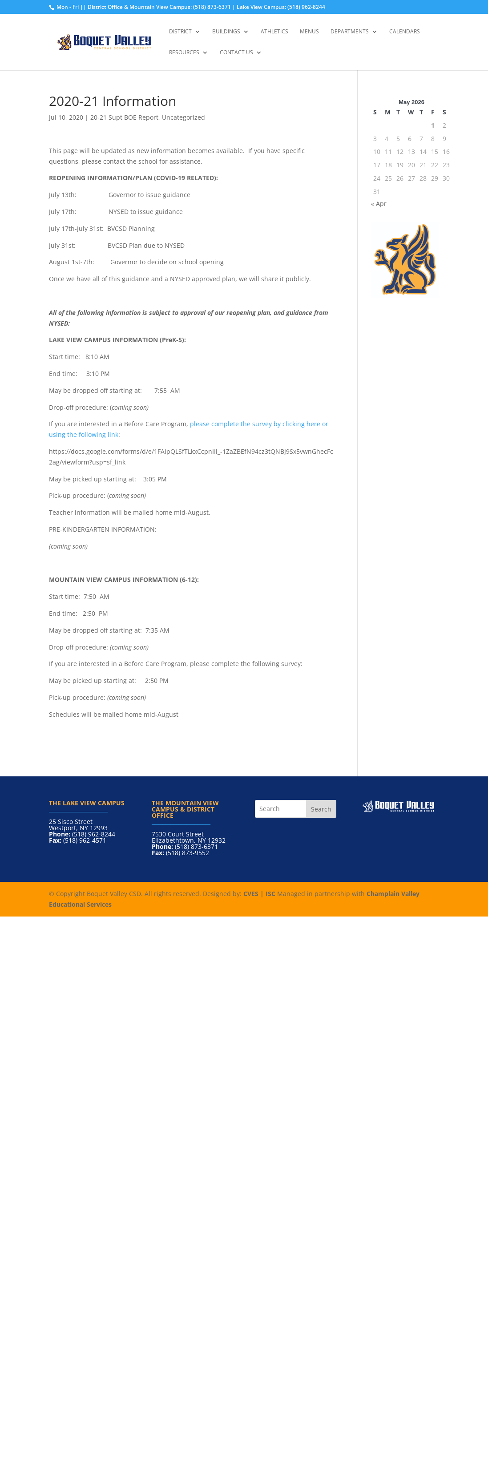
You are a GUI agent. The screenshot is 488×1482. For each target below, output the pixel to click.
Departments (350, 31)
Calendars (404, 31)
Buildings (226, 31)
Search (321, 809)
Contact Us (236, 52)
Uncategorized (183, 117)
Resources (184, 52)
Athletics (274, 31)
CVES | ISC (259, 893)
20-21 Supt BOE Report (124, 117)
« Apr (379, 203)
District (180, 31)
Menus (309, 31)
